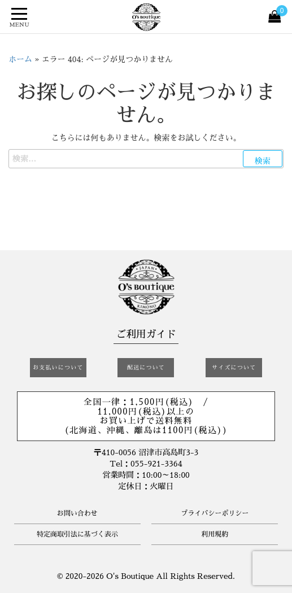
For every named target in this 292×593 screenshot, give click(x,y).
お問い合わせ (77, 513)
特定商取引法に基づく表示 (77, 534)
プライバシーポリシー (215, 513)
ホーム (20, 59)
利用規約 (214, 534)
